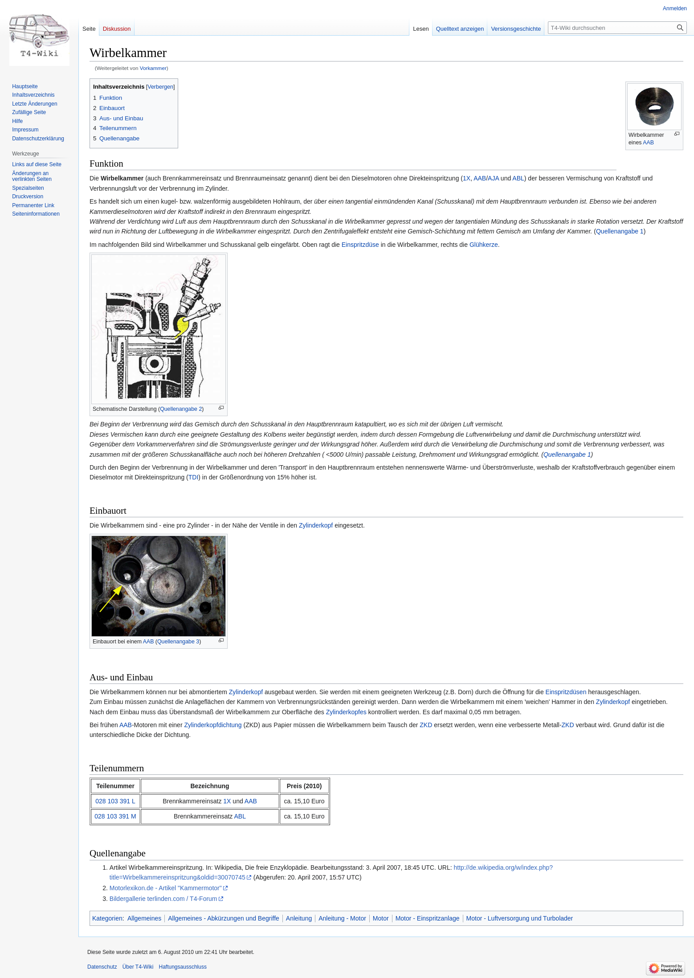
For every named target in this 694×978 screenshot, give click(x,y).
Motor (381, 918)
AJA (493, 178)
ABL (518, 178)
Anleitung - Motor (342, 918)
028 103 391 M (115, 816)
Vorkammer (153, 68)
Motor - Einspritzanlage (428, 918)
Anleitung (299, 918)
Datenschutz (102, 967)
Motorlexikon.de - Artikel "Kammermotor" (166, 888)
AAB (648, 142)
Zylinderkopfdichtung (212, 724)
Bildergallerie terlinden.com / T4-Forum (163, 898)
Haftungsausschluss (183, 967)
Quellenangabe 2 (181, 409)
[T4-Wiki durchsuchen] (617, 27)
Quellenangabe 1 (620, 231)
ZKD (426, 724)
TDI (193, 477)
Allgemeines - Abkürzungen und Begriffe (223, 918)
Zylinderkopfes (346, 712)
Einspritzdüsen (566, 692)
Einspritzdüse (360, 244)
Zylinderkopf (316, 525)
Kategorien (107, 918)
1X (466, 178)
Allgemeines (144, 918)
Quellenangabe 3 (178, 641)
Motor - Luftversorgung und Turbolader (519, 918)
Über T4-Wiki (138, 967)
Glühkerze (483, 244)
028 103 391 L (115, 801)
